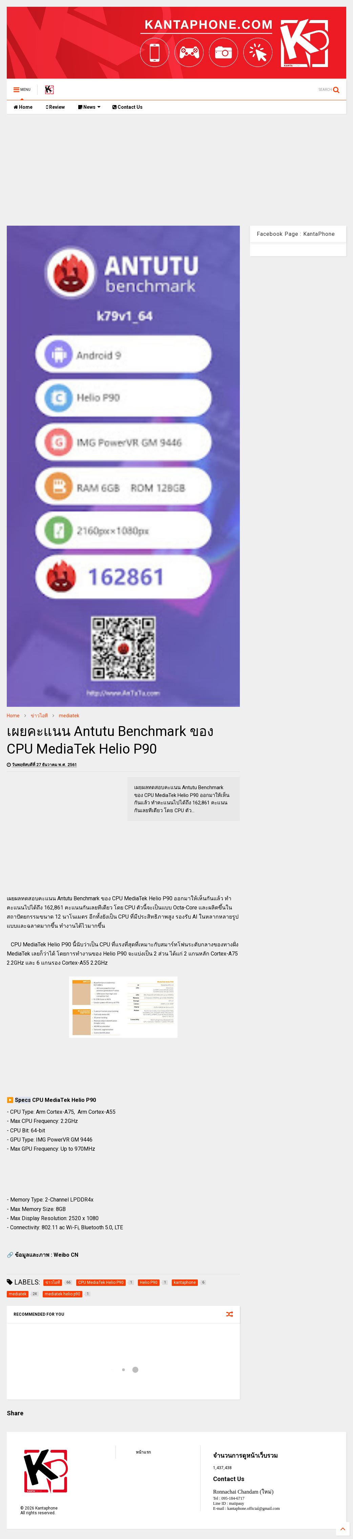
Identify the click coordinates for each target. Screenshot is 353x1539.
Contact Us (127, 107)
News (89, 107)
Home (23, 107)
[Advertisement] (176, 164)
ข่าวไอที (39, 715)
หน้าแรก (143, 1452)
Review (55, 107)
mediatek (69, 715)
